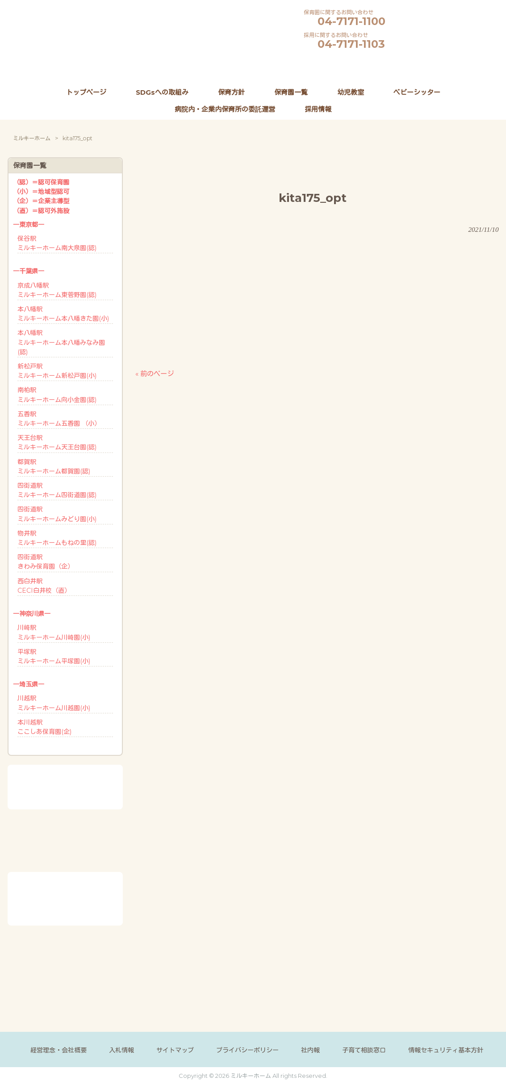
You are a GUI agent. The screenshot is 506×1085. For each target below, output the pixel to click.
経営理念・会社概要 (58, 1050)
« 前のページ (154, 373)
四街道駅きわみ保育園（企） (45, 561)
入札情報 (121, 1050)
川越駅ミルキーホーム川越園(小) (53, 703)
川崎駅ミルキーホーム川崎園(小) (53, 632)
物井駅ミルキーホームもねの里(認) (56, 538)
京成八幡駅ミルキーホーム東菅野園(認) (56, 290)
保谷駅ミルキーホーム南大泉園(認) (56, 243)
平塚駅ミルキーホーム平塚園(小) (53, 656)
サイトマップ (175, 1050)
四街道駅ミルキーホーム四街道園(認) (56, 490)
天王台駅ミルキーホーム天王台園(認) (56, 442)
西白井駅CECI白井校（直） (44, 586)
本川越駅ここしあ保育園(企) (44, 727)
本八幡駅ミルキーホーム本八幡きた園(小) (63, 314)
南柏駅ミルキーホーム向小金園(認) (56, 394)
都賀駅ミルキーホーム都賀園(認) (53, 466)
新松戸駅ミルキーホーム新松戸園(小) (56, 371)
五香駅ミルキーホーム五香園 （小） (58, 418)
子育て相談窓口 (364, 1050)
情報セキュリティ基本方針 (445, 1050)
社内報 (310, 1050)
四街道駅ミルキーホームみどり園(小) (56, 514)
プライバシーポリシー (247, 1050)
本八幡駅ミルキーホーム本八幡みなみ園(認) (61, 342)
